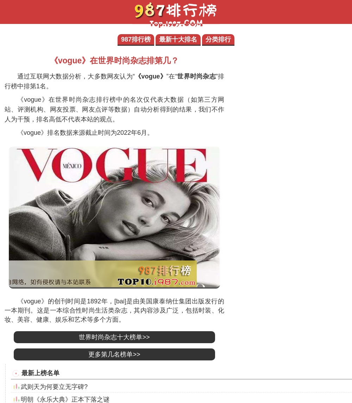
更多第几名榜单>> (114, 354)
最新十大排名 (178, 39)
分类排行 (218, 39)
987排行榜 (136, 39)
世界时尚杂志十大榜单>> (114, 337)
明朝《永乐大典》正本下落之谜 (65, 399)
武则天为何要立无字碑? (54, 386)
